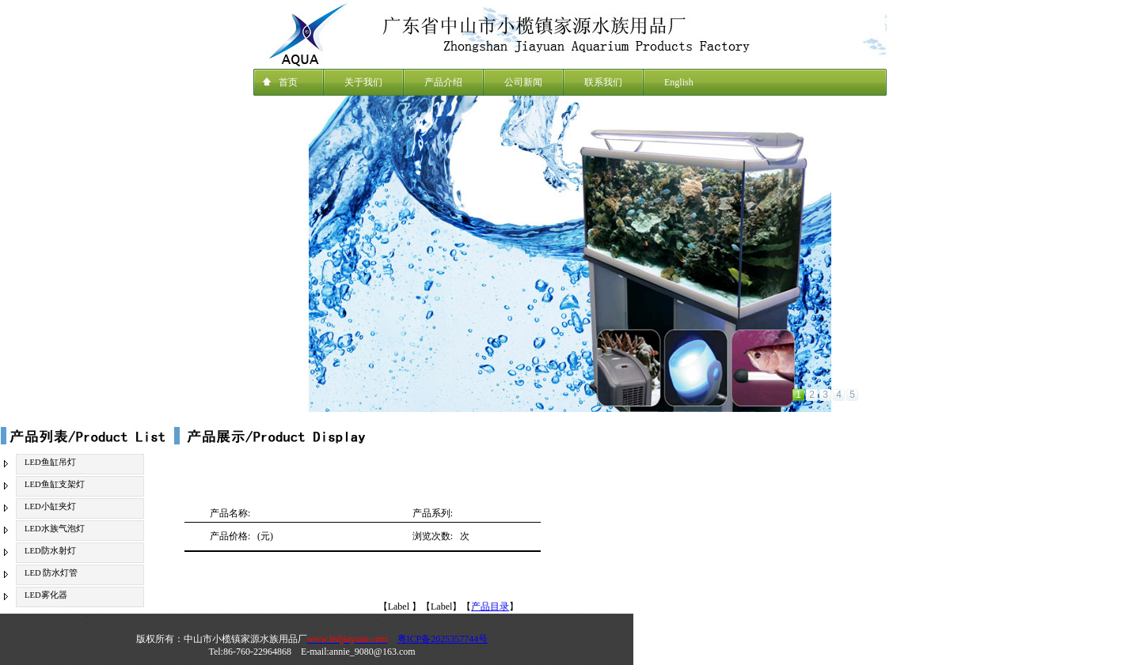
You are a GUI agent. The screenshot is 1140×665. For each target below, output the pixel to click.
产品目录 (490, 606)
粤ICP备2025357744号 (442, 638)
